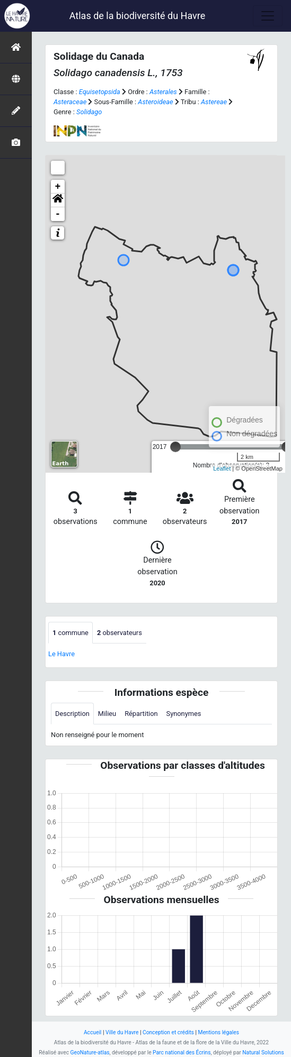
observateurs (119, 633)
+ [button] (58, 186)
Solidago (89, 112)
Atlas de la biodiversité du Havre (137, 15)
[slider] (175, 447)
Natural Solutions (263, 1052)
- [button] (58, 214)
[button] (58, 200)
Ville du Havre (121, 1032)
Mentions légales (218, 1032)
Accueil (92, 1032)
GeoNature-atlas (90, 1052)
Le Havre (61, 654)
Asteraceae (70, 102)
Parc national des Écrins (181, 1052)
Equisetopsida (99, 92)
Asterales (163, 92)
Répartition (141, 714)
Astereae (214, 102)
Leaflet (222, 468)
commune (70, 633)
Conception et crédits (168, 1032)
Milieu (107, 714)
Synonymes (183, 714)
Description (72, 714)
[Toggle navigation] (268, 15)
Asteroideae (155, 102)
